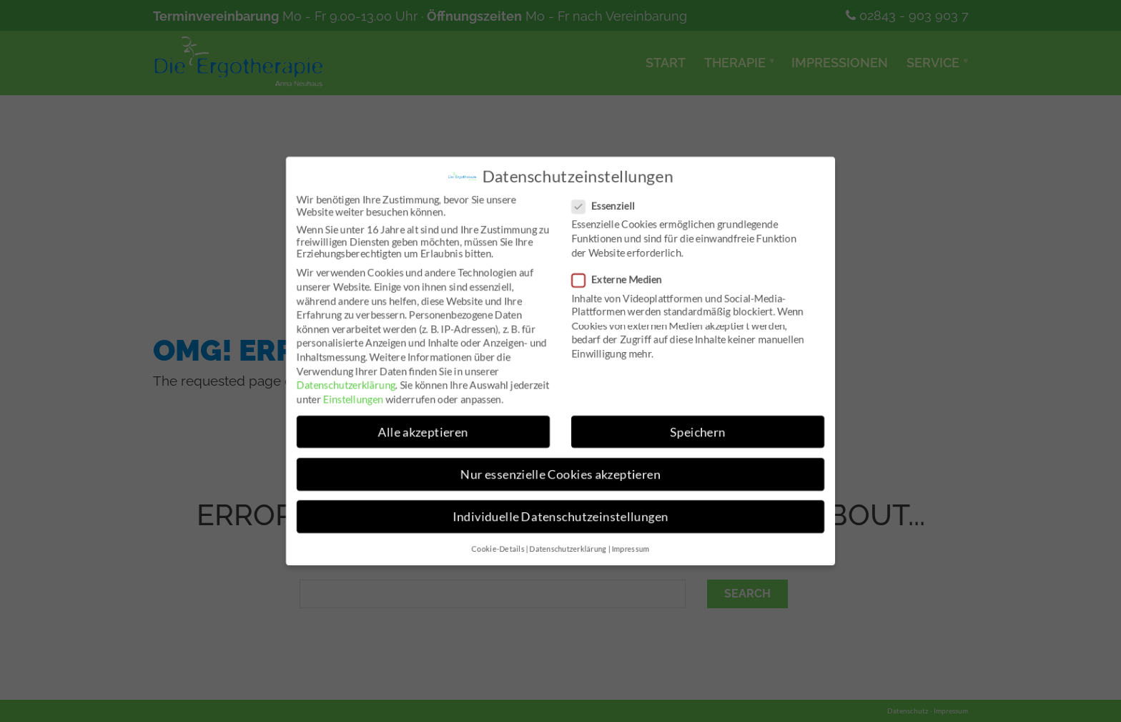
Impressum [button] (631, 550)
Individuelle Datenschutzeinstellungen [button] (560, 517)
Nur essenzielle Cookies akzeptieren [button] (560, 474)
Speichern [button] (699, 431)
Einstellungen (352, 399)
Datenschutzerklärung (344, 385)
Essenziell (608, 205)
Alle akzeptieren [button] (422, 431)
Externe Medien (621, 279)
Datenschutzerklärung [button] (568, 550)
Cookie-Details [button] (498, 550)
